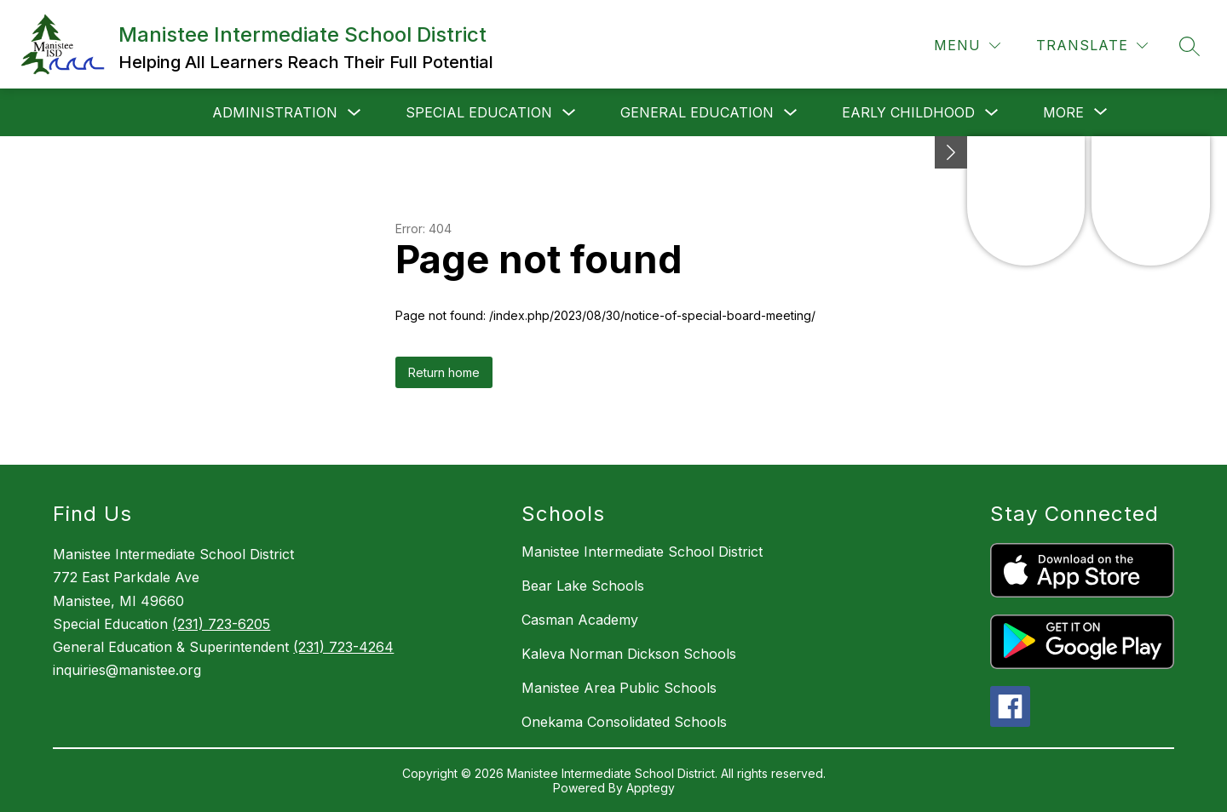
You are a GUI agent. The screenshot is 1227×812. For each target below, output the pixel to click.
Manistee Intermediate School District (642, 551)
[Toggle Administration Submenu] (354, 112)
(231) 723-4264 (343, 646)
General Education (697, 112)
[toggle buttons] (951, 152)
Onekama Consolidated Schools (624, 721)
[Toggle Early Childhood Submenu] (992, 112)
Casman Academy (579, 619)
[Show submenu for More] (1063, 112)
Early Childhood (908, 112)
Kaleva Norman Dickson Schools (628, 653)
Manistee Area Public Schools (619, 687)
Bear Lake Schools (582, 585)
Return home (444, 372)
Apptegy (650, 788)
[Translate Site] (1092, 45)
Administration (274, 112)
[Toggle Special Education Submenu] (569, 112)
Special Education (479, 112)
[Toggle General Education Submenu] (791, 112)
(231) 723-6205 (221, 623)
